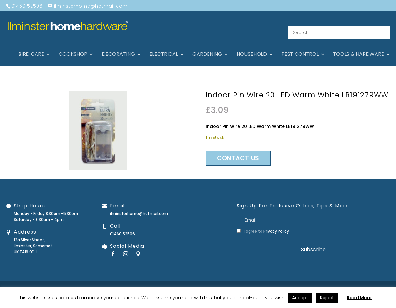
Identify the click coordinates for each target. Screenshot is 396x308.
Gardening (207, 47)
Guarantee (273, 281)
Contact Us (246, 281)
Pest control (300, 47)
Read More (359, 297)
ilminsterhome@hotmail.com (139, 206)
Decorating (118, 47)
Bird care (31, 47)
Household (252, 47)
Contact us (238, 150)
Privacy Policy (276, 223)
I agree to (263, 223)
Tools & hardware (358, 47)
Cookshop (73, 47)
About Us (221, 281)
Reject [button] (327, 297)
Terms (356, 281)
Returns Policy (301, 281)
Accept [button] (300, 297)
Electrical (163, 47)
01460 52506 (122, 226)
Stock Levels (379, 281)
